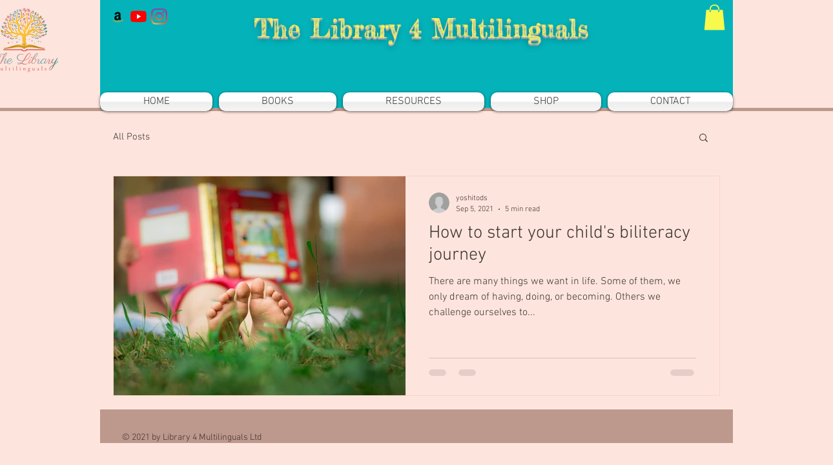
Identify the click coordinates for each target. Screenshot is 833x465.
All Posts (131, 137)
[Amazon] (118, 16)
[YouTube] (138, 16)
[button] (714, 17)
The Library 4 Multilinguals (421, 28)
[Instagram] (159, 16)
